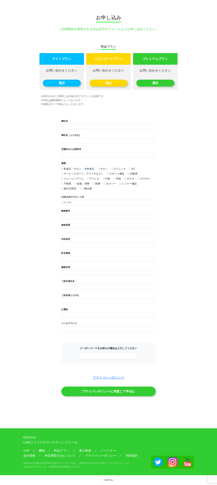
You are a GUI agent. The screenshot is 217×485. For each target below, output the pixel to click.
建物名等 (65, 267)
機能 (42, 450)
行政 (106, 178)
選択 (62, 83)
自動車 (133, 173)
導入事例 (85, 450)
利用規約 (132, 455)
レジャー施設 (128, 183)
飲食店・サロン (71, 168)
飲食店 (90, 168)
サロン (103, 168)
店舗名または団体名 (71, 149)
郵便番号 (65, 211)
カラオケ (144, 178)
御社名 (64, 121)
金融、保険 (82, 183)
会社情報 (29, 455)
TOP (26, 450)
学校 (117, 178)
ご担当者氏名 (68, 281)
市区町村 (65, 239)
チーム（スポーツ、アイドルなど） (82, 173)
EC (132, 168)
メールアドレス (69, 323)
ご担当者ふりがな (70, 295)
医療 (96, 183)
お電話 (64, 309)
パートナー (108, 450)
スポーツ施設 (115, 173)
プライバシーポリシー (108, 377)
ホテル (129, 178)
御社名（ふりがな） (71, 135)
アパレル (93, 178)
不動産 (66, 183)
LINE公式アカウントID (72, 197)
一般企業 (86, 188)
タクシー (110, 183)
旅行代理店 (68, 188)
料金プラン (62, 450)
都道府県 (65, 225)
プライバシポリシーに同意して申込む (108, 391)
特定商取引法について (60, 455)
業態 (63, 163)
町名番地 (65, 253)
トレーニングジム (72, 178)
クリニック (118, 168)
